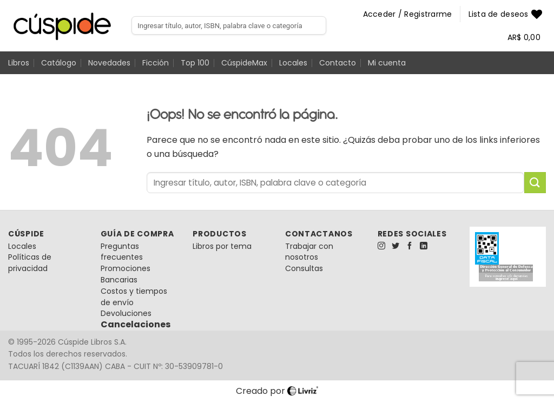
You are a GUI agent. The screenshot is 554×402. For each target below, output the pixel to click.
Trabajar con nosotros (309, 252)
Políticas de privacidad (29, 263)
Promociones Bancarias (125, 274)
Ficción (155, 62)
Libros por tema (222, 246)
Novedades (109, 62)
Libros (18, 62)
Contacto (337, 62)
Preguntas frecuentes (122, 252)
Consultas (304, 268)
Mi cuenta (387, 62)
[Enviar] (535, 182)
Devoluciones (126, 313)
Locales (293, 62)
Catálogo (58, 62)
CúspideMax (244, 62)
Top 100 (195, 62)
